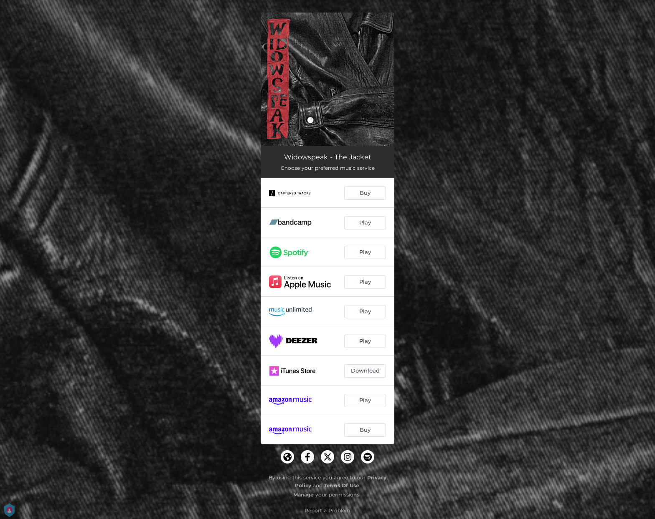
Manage (303, 494)
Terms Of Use (341, 485)
